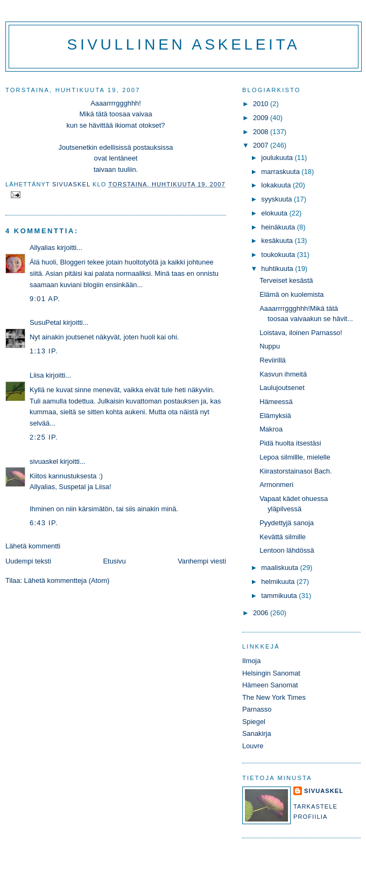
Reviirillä (272, 360)
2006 (261, 613)
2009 (261, 118)
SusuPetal (45, 322)
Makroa (271, 429)
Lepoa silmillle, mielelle (294, 457)
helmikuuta (279, 581)
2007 (261, 145)
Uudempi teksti (28, 561)
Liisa (37, 375)
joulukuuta (277, 158)
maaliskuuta (280, 567)
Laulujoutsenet (282, 388)
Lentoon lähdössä (286, 550)
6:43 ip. (44, 523)
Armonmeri (276, 485)
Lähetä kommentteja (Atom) (67, 580)
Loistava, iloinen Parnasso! (300, 333)
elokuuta (275, 213)
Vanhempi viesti (202, 561)
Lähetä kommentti (32, 546)
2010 (261, 104)
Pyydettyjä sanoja (286, 523)
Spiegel (253, 722)
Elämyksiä (275, 416)
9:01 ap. (45, 299)
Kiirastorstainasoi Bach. (295, 471)
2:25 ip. (44, 437)
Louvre (252, 746)
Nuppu (269, 346)
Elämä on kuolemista (291, 294)
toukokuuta (279, 254)
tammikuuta (280, 595)
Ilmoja (251, 661)
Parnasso (256, 709)
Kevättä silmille (282, 537)
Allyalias (42, 247)
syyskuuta (277, 199)
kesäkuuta (277, 240)
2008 (261, 132)
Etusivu (114, 561)
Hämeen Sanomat (270, 685)
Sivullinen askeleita (183, 44)
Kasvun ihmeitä (283, 374)
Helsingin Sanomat (271, 673)
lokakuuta (277, 185)
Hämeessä (275, 402)
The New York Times (274, 697)
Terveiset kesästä (286, 280)
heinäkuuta (279, 227)
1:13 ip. (44, 351)
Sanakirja (256, 733)
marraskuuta (281, 172)
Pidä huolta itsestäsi (290, 443)
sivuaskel (44, 461)
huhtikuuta (278, 269)
